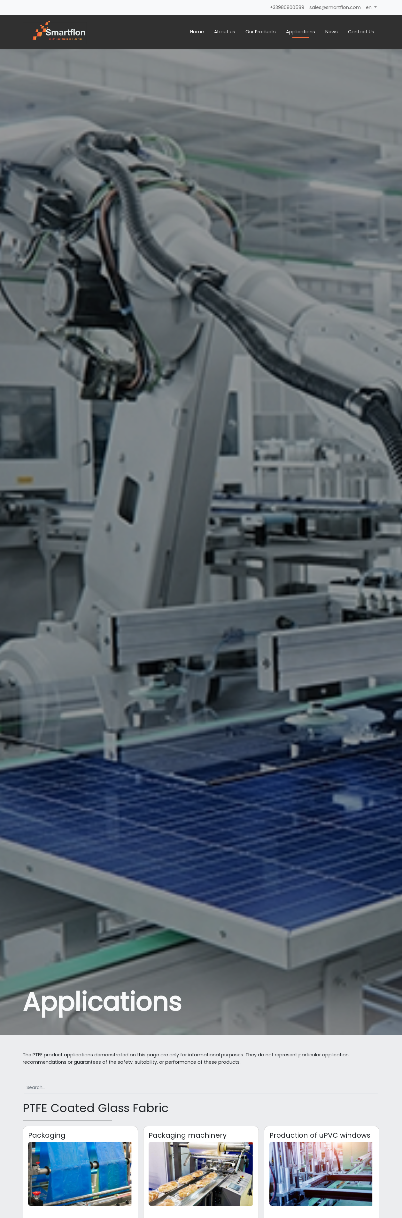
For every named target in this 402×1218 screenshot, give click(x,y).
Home (197, 31)
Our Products (260, 31)
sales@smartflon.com (335, 7)
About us (224, 31)
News (331, 31)
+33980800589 (287, 7)
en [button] (369, 7)
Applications (300, 31)
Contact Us (361, 31)
